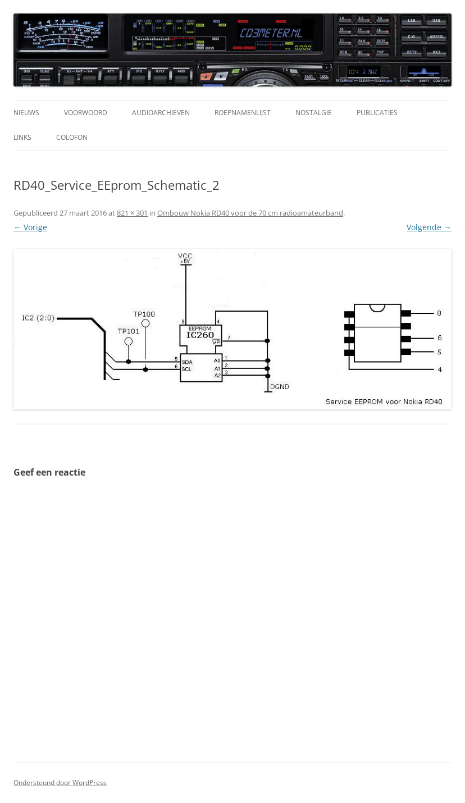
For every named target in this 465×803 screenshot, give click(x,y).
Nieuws (26, 112)
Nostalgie (313, 112)
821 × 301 (132, 213)
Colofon (72, 137)
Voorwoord (85, 112)
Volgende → (429, 227)
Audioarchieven (161, 112)
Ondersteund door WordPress (60, 782)
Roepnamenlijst (243, 112)
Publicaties (377, 112)
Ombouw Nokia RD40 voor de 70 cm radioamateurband (250, 213)
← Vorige (30, 227)
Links (22, 137)
